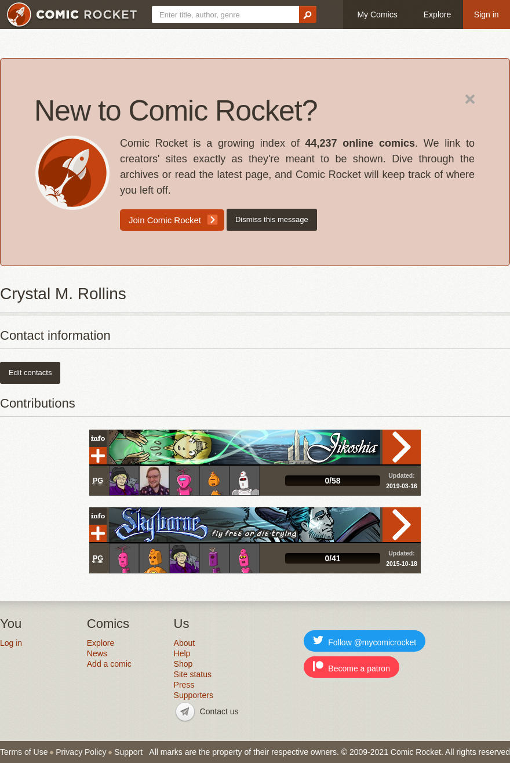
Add (98, 455)
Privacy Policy (81, 752)
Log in (11, 643)
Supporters (193, 695)
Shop (183, 663)
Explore (437, 14)
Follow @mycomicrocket (364, 641)
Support (128, 752)
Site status (193, 674)
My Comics (377, 14)
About (184, 643)
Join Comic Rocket (165, 220)
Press (184, 684)
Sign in (486, 14)
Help (182, 653)
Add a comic (109, 663)
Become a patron (351, 667)
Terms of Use (24, 752)
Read (401, 447)
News (97, 653)
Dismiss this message (271, 219)
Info (98, 438)
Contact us (219, 711)
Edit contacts (30, 372)
